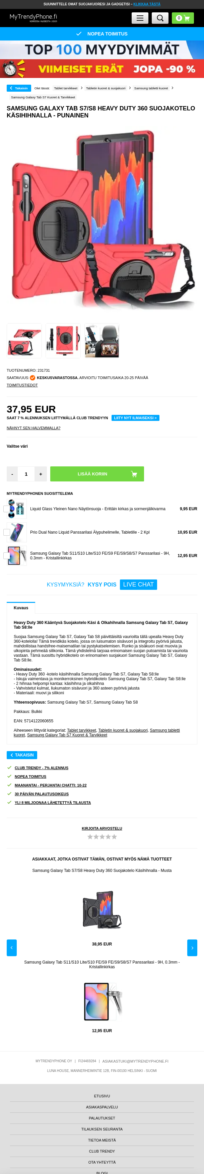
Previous (12, 947)
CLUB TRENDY (102, 1151)
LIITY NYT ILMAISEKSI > (135, 418)
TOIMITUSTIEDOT (22, 385)
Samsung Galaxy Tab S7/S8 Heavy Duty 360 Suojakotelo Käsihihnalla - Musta (102, 870)
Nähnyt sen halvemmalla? (33, 428)
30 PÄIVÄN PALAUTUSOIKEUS (38, 794)
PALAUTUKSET (102, 1118)
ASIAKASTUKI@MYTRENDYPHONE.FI (135, 1061)
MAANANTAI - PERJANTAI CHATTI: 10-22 (47, 785)
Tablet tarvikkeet (81, 730)
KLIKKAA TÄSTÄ (146, 4)
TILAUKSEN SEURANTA (102, 1129)
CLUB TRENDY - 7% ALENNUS (37, 768)
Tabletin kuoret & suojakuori (122, 730)
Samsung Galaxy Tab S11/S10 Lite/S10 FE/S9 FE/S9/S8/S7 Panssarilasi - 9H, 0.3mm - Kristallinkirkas (102, 964)
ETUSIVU (102, 1096)
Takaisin (21, 88)
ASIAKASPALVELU (102, 1107)
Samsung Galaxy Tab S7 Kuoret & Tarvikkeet (67, 735)
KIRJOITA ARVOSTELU (102, 828)
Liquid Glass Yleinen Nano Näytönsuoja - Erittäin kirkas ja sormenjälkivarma (97, 509)
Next (192, 947)
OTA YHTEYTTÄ (102, 1162)
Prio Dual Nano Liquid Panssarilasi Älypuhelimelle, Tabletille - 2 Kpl (90, 532)
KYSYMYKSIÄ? (102, 584)
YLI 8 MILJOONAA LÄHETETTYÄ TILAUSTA (49, 803)
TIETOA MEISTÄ (102, 1140)
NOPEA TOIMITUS (26, 777)
